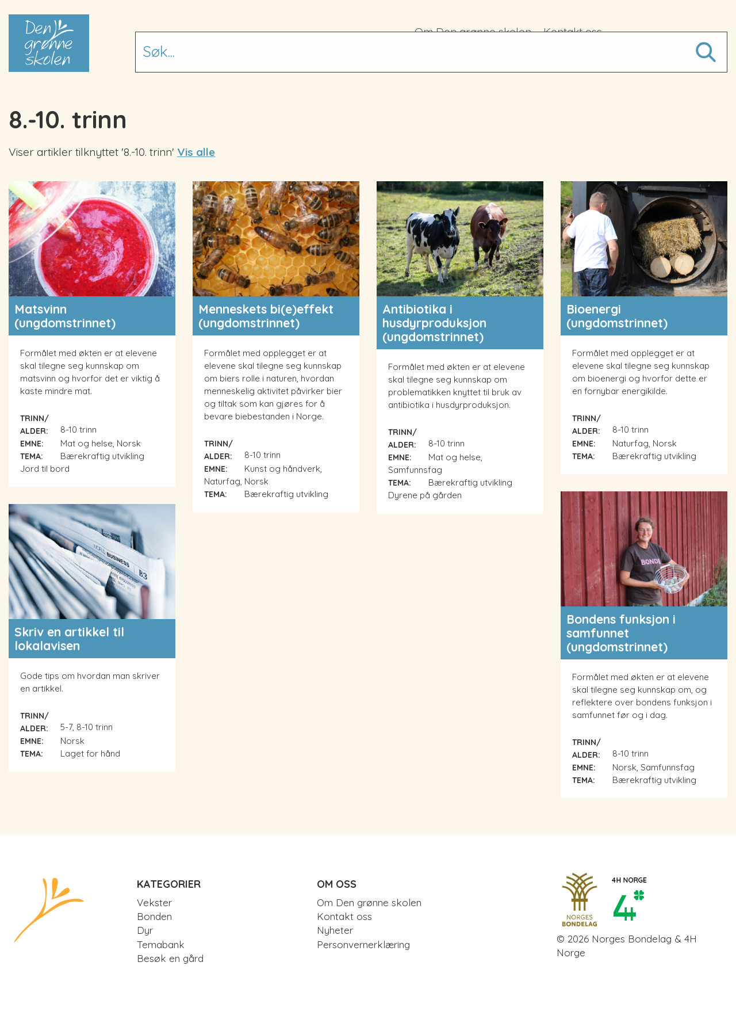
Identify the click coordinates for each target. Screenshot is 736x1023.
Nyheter (335, 930)
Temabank (454, 56)
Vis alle (196, 152)
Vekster (278, 56)
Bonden (342, 56)
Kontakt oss (572, 32)
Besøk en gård (552, 56)
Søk (704, 45)
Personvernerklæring (363, 944)
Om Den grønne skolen (473, 32)
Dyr (393, 56)
